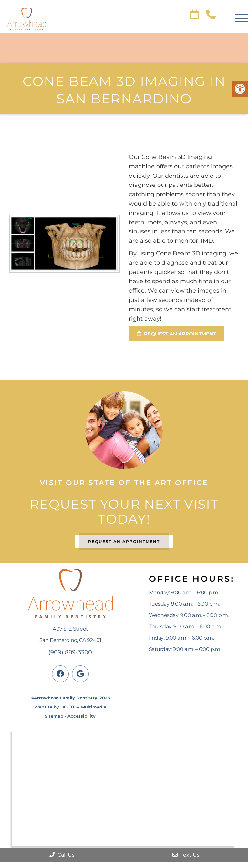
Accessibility (81, 715)
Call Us (62, 855)
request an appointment (176, 334)
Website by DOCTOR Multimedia (70, 706)
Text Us (186, 855)
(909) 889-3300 (70, 652)
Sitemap (54, 715)
